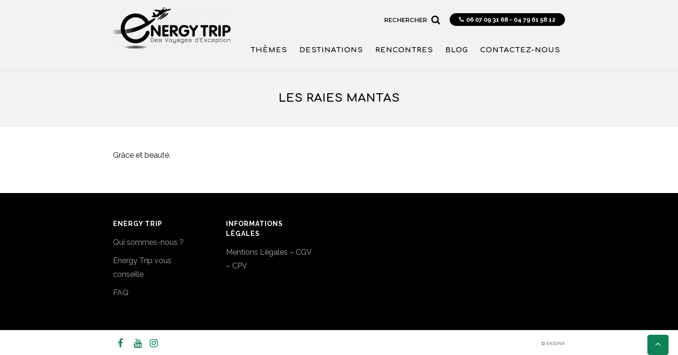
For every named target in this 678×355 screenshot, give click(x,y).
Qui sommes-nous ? (148, 242)
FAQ (121, 292)
